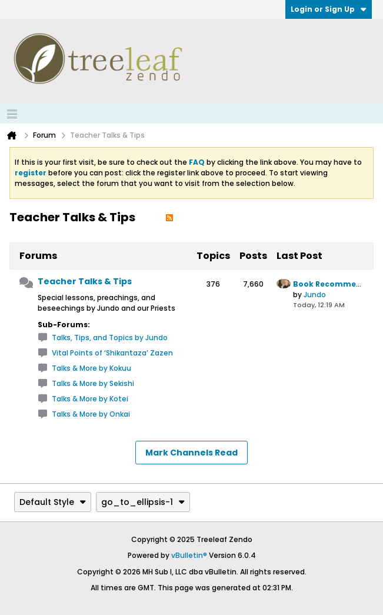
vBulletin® (189, 555)
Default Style (52, 502)
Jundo (315, 295)
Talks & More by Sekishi (93, 383)
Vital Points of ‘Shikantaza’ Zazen (112, 353)
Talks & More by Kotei (90, 399)
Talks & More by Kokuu (91, 368)
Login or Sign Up (329, 9)
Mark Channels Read (191, 452)
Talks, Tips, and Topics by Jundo (110, 338)
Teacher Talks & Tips (85, 281)
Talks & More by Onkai (91, 414)
